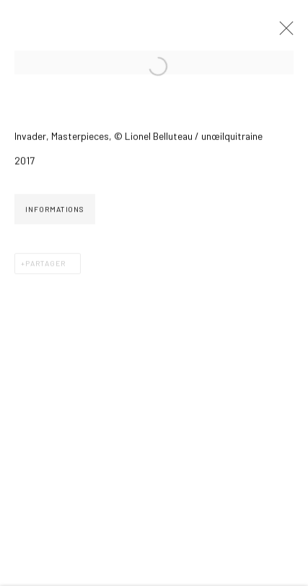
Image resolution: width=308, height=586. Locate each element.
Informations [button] (54, 210)
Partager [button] (45, 265)
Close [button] (283, 32)
